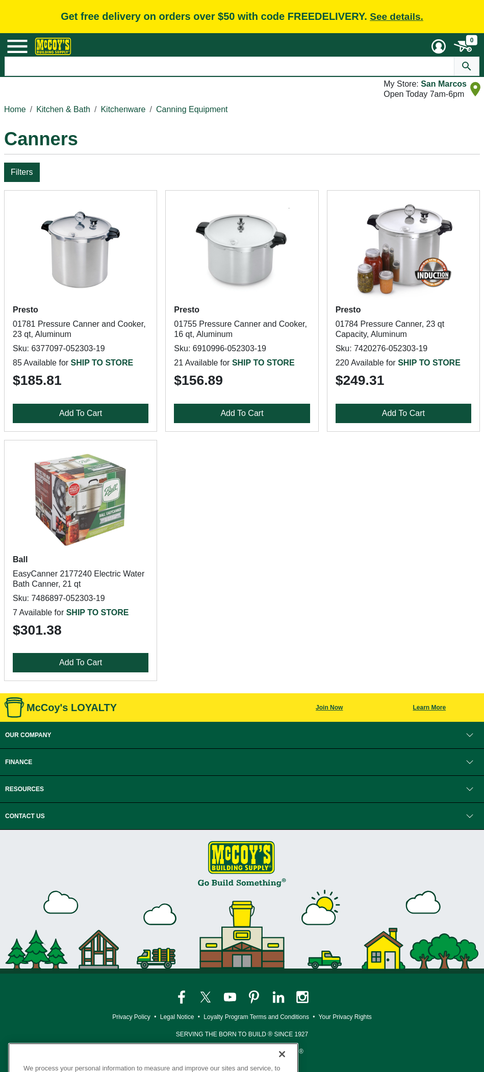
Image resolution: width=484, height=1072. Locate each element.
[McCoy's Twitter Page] (206, 997)
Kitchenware (122, 109)
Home (15, 109)
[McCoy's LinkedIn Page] (279, 997)
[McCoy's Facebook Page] (182, 997)
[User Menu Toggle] (438, 46)
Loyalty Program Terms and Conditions (256, 1017)
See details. (396, 16)
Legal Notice (177, 1017)
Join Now (329, 707)
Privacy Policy (131, 1017)
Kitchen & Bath (63, 109)
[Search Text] (229, 66)
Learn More (429, 707)
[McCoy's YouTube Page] (231, 997)
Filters (22, 172)
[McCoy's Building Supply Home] (53, 46)
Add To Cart (80, 413)
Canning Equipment (192, 109)
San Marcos (444, 84)
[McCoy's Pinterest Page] (255, 997)
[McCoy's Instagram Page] (302, 997)
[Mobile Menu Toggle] (17, 46)
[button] (242, 735)
